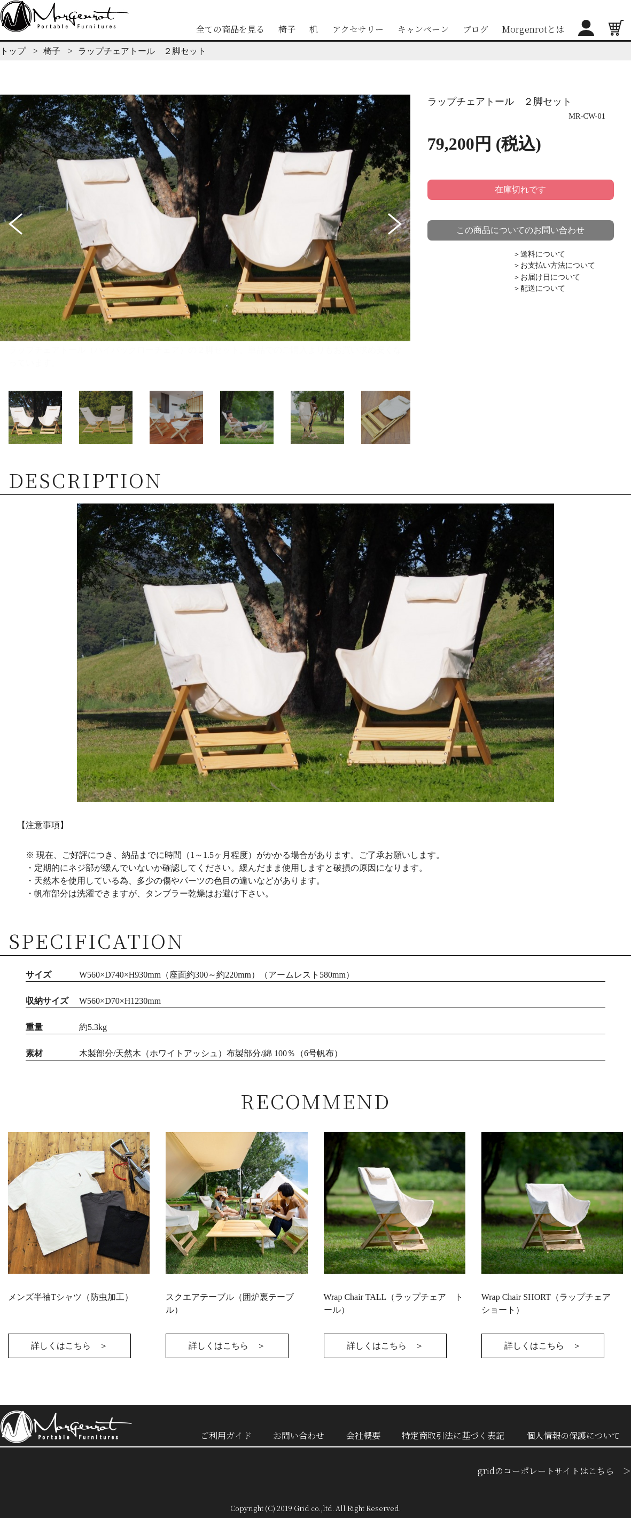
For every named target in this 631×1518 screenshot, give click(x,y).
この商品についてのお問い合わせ (520, 230)
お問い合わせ (298, 1435)
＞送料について (539, 254)
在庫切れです (520, 189)
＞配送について (539, 288)
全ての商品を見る (230, 29)
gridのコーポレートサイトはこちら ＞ (554, 1471)
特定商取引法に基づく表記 (453, 1435)
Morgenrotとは (533, 29)
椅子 (286, 29)
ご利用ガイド (226, 1435)
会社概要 (363, 1435)
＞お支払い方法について (554, 265)
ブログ (475, 29)
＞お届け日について (546, 277)
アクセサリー (358, 29)
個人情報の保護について (573, 1435)
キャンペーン (423, 29)
